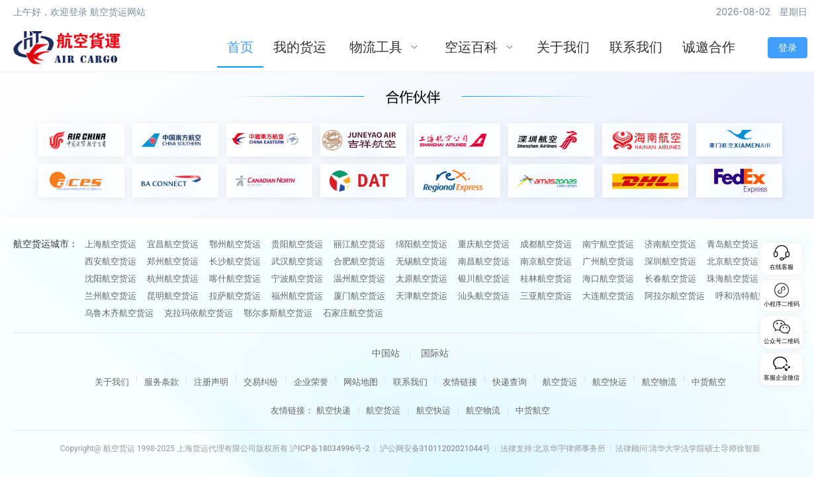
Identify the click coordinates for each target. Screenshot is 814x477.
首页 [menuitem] (240, 47)
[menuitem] (383, 48)
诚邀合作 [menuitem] (708, 47)
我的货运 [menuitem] (299, 47)
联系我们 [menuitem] (636, 47)
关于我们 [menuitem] (563, 47)
